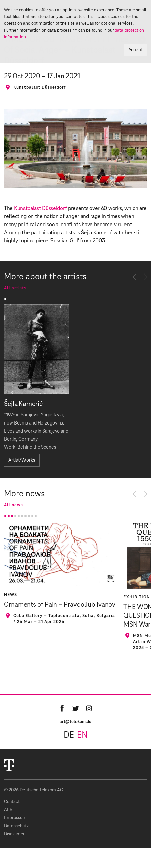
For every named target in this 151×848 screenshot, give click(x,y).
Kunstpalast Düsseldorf (40, 208)
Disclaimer (14, 834)
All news (13, 505)
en (82, 735)
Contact (12, 801)
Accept (135, 50)
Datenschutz (16, 826)
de (69, 735)
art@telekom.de (75, 721)
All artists (15, 288)
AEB (8, 809)
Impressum (15, 817)
